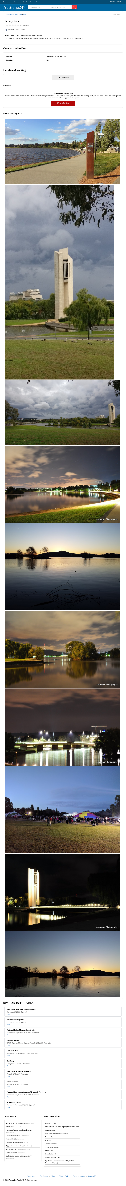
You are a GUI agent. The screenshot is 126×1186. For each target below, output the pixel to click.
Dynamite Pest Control (17, 1135)
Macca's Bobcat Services (18, 1149)
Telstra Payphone (15, 1152)
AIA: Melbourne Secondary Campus (56, 1133)
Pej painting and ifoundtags (19, 1146)
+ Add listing (43, 1176)
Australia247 (14, 7)
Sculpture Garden (14, 1102)
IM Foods (13, 1127)
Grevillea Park (12, 1051)
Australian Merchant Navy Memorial (21, 1009)
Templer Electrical (51, 1144)
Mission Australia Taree (52, 1157)
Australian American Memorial (19, 1071)
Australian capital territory (14, 14)
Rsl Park (10, 1061)
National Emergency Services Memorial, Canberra (26, 1092)
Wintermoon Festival (52, 1147)
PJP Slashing (49, 1150)
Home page (7, 2)
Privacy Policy (64, 1176)
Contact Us (33, 2)
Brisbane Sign (49, 1137)
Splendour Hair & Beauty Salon (20, 1123)
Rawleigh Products (51, 1123)
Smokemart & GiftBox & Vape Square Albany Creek (62, 1127)
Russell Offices (13, 1082)
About (25, 2)
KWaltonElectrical (15, 1139)
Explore (16, 2)
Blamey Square (13, 1040)
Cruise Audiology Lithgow (17, 1142)
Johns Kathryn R (50, 1154)
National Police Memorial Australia (21, 1030)
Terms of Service (79, 1176)
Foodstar (48, 1140)
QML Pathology (50, 1130)
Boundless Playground (15, 1020)
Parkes (25, 14)
